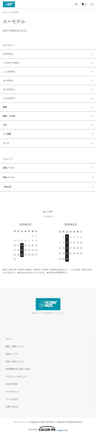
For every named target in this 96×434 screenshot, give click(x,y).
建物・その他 (9, 116)
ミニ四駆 (7, 134)
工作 (5, 125)
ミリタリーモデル (11, 63)
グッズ (6, 143)
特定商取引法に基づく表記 (18, 369)
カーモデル (15, 12)
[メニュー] (91, 4)
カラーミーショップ (21, 422)
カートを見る (12, 399)
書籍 (5, 107)
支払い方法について (15, 361)
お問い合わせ (12, 406)
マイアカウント (13, 391)
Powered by (48, 428)
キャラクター (9, 89)
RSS (8, 384)
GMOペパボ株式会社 (58, 422)
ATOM (14, 384)
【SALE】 (7, 187)
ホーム (5, 12)
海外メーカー (9, 177)
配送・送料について (15, 346)
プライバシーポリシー (16, 376)
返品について (12, 354)
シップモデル (9, 71)
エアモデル (8, 54)
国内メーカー (9, 168)
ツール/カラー (9, 98)
